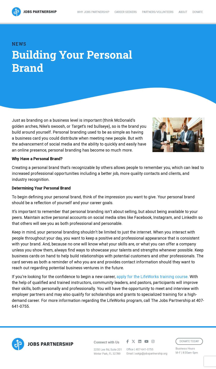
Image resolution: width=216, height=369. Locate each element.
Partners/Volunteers (157, 12)
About (183, 12)
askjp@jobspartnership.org (151, 353)
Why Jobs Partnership (93, 12)
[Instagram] (153, 342)
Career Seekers (126, 12)
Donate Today (189, 341)
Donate (197, 12)
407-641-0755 (144, 349)
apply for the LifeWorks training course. (153, 276)
